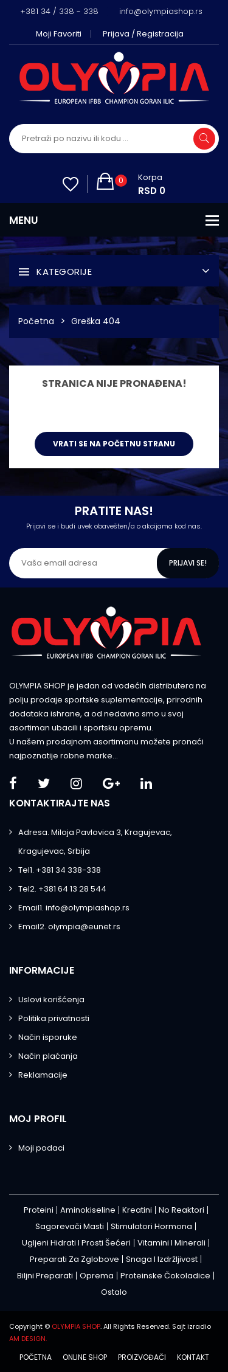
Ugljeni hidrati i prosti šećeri (76, 1243)
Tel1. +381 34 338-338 (59, 870)
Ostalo (114, 1292)
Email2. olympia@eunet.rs (69, 926)
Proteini (39, 1210)
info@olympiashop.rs (160, 11)
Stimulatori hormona (151, 1226)
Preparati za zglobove (74, 1259)
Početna (36, 321)
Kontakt (193, 1357)
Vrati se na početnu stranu (114, 443)
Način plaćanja (48, 1056)
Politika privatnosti (53, 1018)
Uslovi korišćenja (51, 999)
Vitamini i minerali (171, 1243)
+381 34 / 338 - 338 (59, 11)
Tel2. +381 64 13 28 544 (62, 889)
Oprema (97, 1276)
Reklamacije (42, 1075)
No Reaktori (181, 1210)
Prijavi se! (188, 563)
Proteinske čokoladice (165, 1276)
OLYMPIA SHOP (76, 1326)
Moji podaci (41, 1148)
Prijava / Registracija (143, 34)
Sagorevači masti (69, 1226)
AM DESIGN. (28, 1338)
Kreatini (137, 1210)
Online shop (85, 1357)
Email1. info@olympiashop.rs (74, 907)
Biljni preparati (45, 1276)
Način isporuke (47, 1037)
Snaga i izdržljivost (162, 1259)
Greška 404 (95, 321)
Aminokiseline (88, 1210)
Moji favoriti (58, 34)
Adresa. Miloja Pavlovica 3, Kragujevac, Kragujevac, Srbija (95, 841)
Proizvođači (142, 1357)
